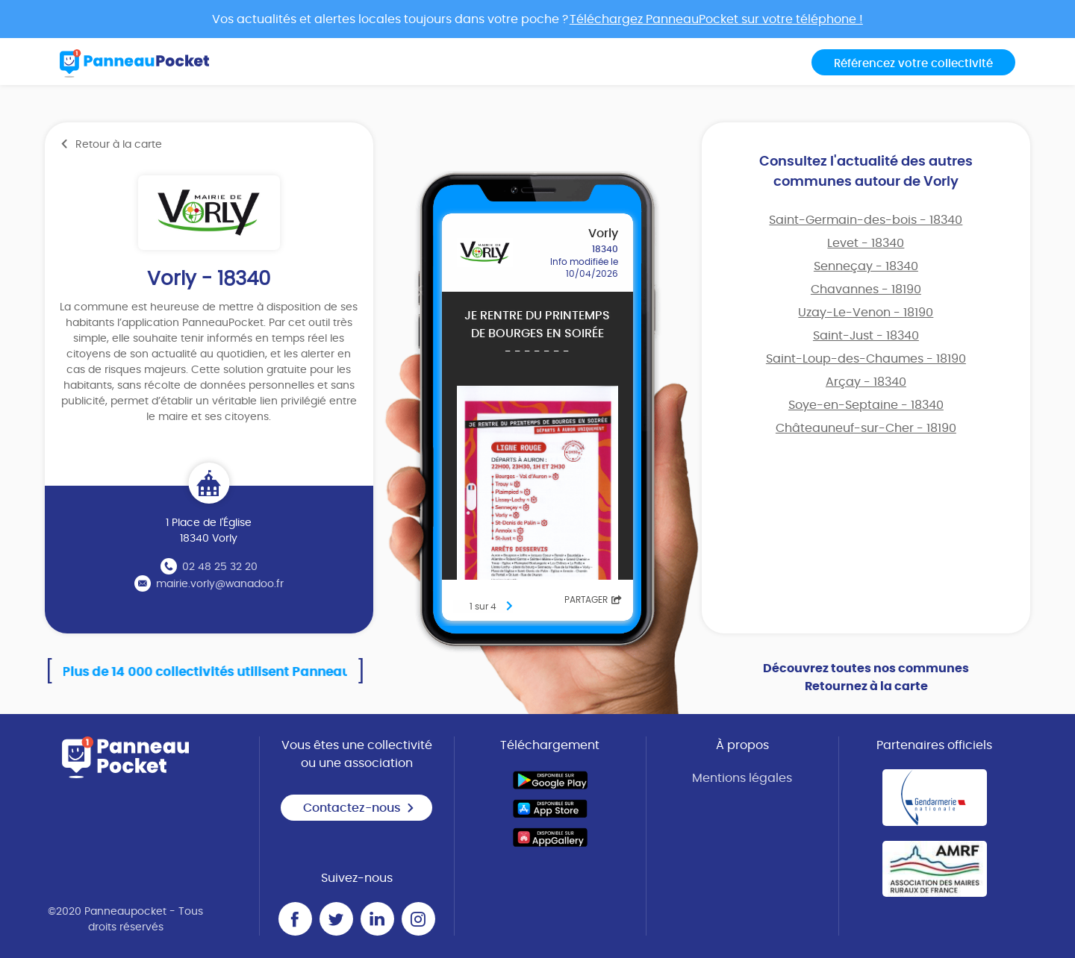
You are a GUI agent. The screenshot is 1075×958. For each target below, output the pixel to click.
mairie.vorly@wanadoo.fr (220, 584)
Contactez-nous (359, 808)
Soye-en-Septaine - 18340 (866, 405)
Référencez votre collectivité (913, 63)
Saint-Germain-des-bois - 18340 (865, 220)
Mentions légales (742, 778)
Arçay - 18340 (866, 382)
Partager (593, 599)
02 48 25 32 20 (220, 567)
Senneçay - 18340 (866, 266)
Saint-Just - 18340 (866, 336)
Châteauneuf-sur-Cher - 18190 (866, 428)
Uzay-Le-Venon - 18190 (865, 313)
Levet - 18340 (865, 243)
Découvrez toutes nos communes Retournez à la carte (866, 677)
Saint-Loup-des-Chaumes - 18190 (866, 359)
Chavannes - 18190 (866, 289)
